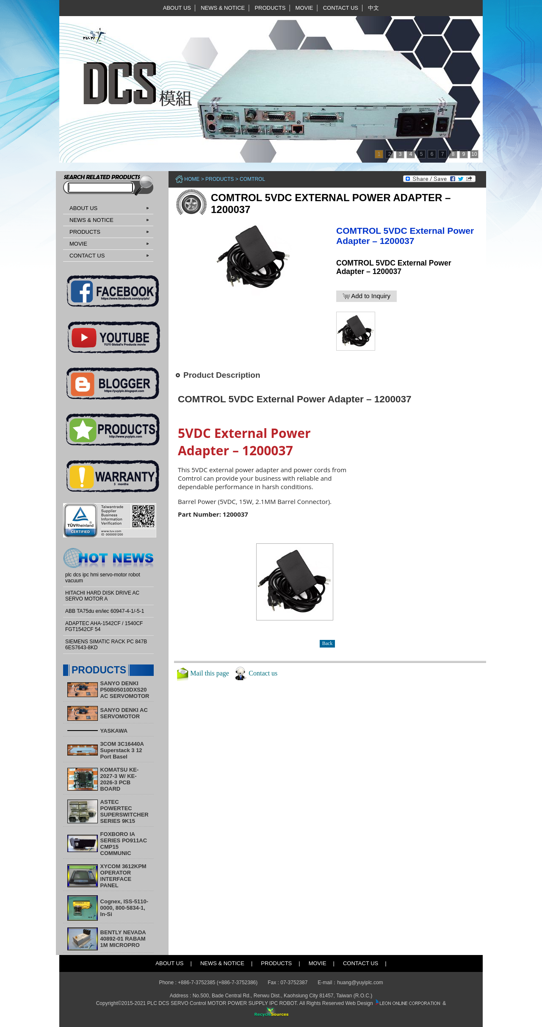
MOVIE (304, 8)
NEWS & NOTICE (223, 8)
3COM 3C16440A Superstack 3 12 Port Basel (122, 750)
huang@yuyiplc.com (360, 982)
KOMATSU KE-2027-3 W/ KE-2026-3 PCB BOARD (119, 779)
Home (191, 179)
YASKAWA (114, 731)
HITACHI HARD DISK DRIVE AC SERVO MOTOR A (102, 596)
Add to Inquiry (366, 296)
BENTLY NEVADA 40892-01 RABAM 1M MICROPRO (123, 938)
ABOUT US (177, 8)
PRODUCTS (269, 8)
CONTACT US (340, 8)
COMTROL (252, 179)
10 (474, 154)
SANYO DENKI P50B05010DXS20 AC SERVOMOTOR (124, 689)
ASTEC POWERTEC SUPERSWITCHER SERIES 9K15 (124, 811)
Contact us (263, 673)
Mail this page (209, 673)
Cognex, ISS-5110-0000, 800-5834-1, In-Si (124, 907)
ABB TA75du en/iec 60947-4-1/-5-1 (104, 611)
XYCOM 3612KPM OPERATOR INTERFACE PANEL (123, 876)
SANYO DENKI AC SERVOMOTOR (124, 713)
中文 (373, 8)
